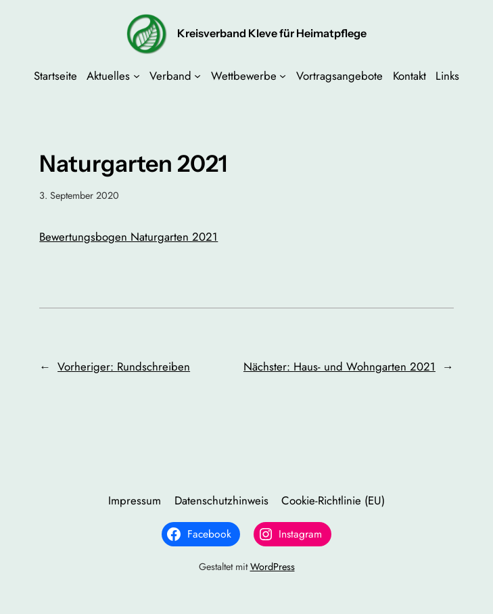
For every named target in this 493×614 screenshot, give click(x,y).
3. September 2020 (79, 195)
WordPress (272, 566)
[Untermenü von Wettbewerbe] (282, 75)
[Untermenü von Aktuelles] (136, 75)
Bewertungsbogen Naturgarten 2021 (128, 237)
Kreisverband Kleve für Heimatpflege (272, 33)
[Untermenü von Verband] (197, 75)
